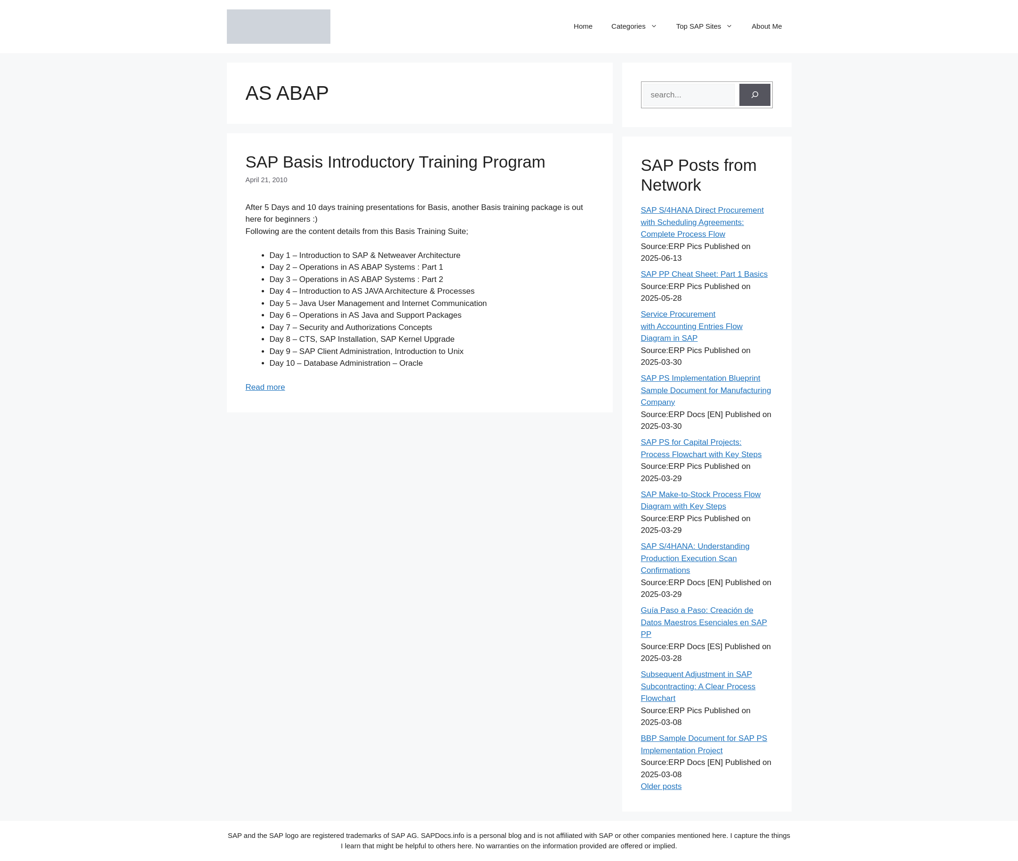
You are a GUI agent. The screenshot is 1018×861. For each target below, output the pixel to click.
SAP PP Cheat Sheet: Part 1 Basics (704, 274)
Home (583, 26)
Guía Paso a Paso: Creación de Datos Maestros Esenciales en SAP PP (704, 622)
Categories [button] (639, 26)
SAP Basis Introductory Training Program (395, 162)
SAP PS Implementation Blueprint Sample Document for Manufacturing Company (706, 390)
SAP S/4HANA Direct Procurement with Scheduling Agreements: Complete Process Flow (702, 222)
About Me (767, 26)
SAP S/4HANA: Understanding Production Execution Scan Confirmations (695, 558)
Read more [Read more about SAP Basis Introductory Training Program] (265, 387)
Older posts (661, 786)
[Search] (754, 95)
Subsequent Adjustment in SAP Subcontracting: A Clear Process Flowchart (698, 686)
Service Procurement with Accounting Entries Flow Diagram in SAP (692, 326)
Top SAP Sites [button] (709, 26)
